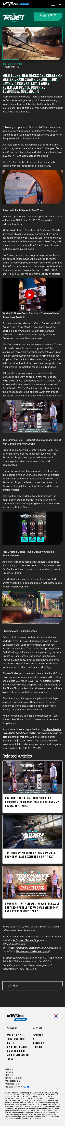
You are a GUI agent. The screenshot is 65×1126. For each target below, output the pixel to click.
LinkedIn (37, 1047)
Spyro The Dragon (17, 1047)
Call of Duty (14, 1035)
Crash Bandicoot (16, 1051)
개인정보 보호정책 (13, 1078)
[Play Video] (32, 294)
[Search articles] (60, 4)
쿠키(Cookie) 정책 (13, 1081)
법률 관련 (9, 1069)
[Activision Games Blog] (16, 4)
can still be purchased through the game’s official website (32, 733)
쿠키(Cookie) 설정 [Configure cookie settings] (12, 1084)
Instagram (38, 1043)
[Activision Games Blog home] (17, 1017)
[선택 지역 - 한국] (56, 1016)
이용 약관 (9, 1075)
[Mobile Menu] (53, 4)
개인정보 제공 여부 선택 (16, 1087)
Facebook (38, 1035)
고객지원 (9, 1072)
